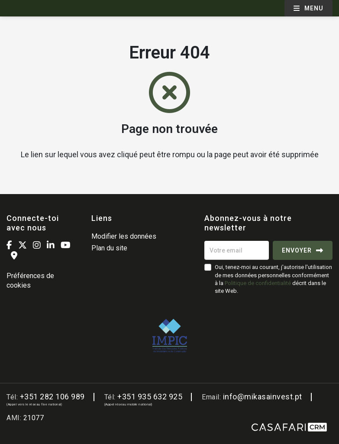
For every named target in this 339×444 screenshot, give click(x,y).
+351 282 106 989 (52, 396)
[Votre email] (236, 250)
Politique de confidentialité (258, 283)
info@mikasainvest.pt (262, 396)
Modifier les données (123, 236)
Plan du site (109, 248)
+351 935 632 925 (149, 396)
